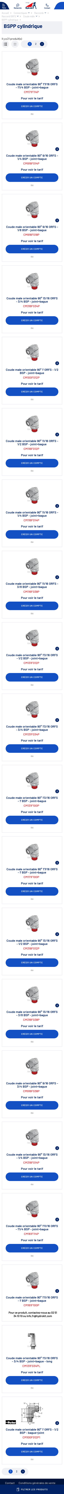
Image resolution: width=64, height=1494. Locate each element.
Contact (10, 1482)
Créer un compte (32, 106)
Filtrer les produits (32, 1489)
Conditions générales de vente (37, 1482)
